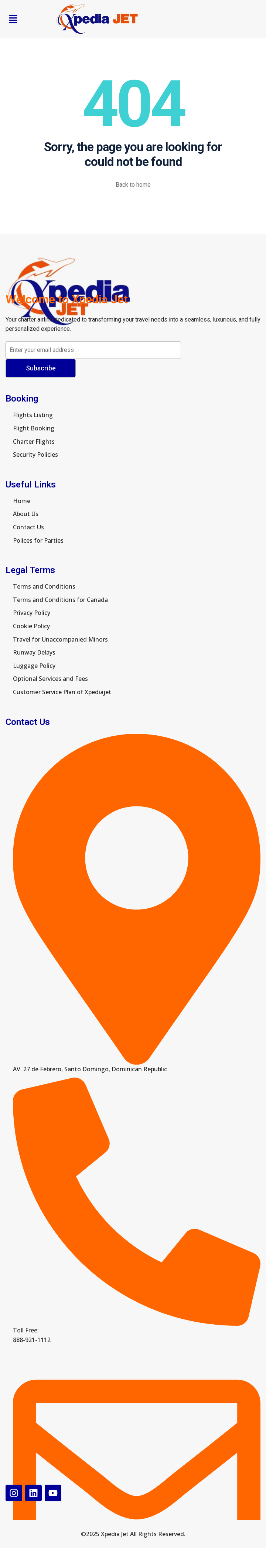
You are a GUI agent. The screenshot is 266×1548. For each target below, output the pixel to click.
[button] (13, 18)
